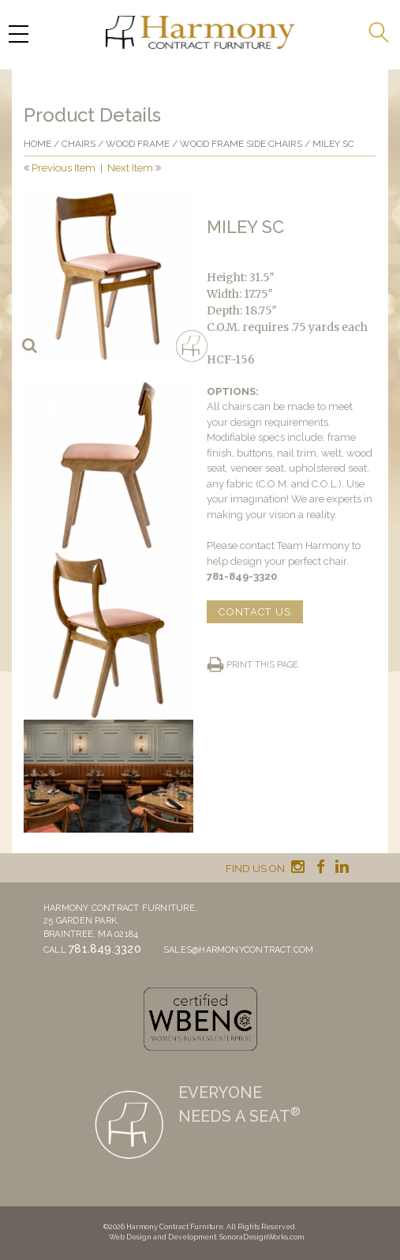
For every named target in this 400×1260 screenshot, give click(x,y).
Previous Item (63, 168)
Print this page (262, 665)
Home (37, 143)
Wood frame (138, 143)
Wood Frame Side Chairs (241, 143)
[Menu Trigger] (18, 33)
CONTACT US (255, 612)
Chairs (78, 143)
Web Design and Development (162, 1237)
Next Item (130, 168)
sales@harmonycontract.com (238, 950)
